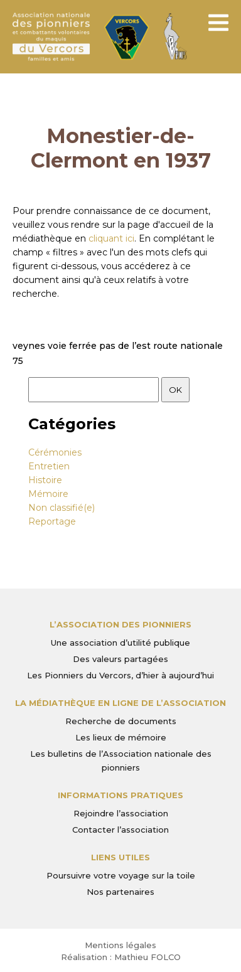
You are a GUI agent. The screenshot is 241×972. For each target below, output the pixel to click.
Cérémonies (55, 452)
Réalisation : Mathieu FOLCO (121, 957)
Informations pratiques (120, 795)
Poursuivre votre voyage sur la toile (120, 875)
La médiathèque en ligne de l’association (120, 703)
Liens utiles (120, 857)
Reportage (52, 521)
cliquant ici (111, 238)
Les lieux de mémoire (120, 737)
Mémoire (48, 493)
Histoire (45, 480)
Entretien (49, 466)
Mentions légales (120, 945)
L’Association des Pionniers (120, 624)
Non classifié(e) (61, 507)
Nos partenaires (120, 892)
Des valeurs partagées (120, 659)
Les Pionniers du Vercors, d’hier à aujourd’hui (120, 675)
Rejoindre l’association (120, 813)
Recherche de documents (120, 721)
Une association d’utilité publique (120, 643)
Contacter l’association (120, 830)
